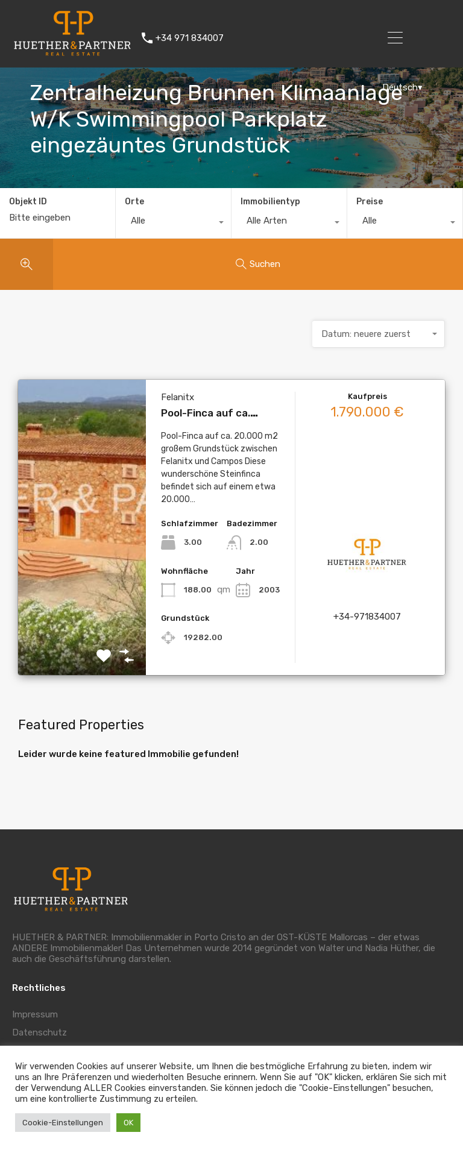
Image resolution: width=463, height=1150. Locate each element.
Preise (369, 201)
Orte (134, 201)
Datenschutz (39, 1032)
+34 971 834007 (190, 38)
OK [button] (128, 1122)
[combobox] (173, 223)
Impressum (35, 1014)
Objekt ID (28, 202)
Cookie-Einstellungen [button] (62, 1122)
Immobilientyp (270, 201)
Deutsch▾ (402, 87)
